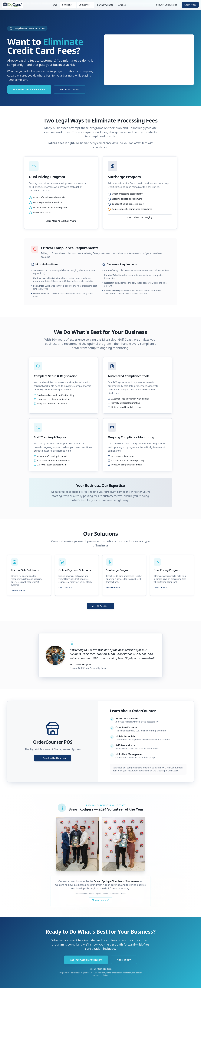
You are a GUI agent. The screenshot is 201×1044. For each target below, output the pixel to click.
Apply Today (190, 4)
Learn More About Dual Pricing (61, 220)
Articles (122, 4)
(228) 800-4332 (104, 968)
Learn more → (18, 590)
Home (54, 4)
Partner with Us (105, 4)
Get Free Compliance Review (29, 89)
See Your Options (70, 89)
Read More (100, 900)
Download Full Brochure (52, 758)
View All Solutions (100, 606)
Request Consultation (167, 4)
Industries (85, 4)
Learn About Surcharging (139, 217)
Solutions (68, 4)
